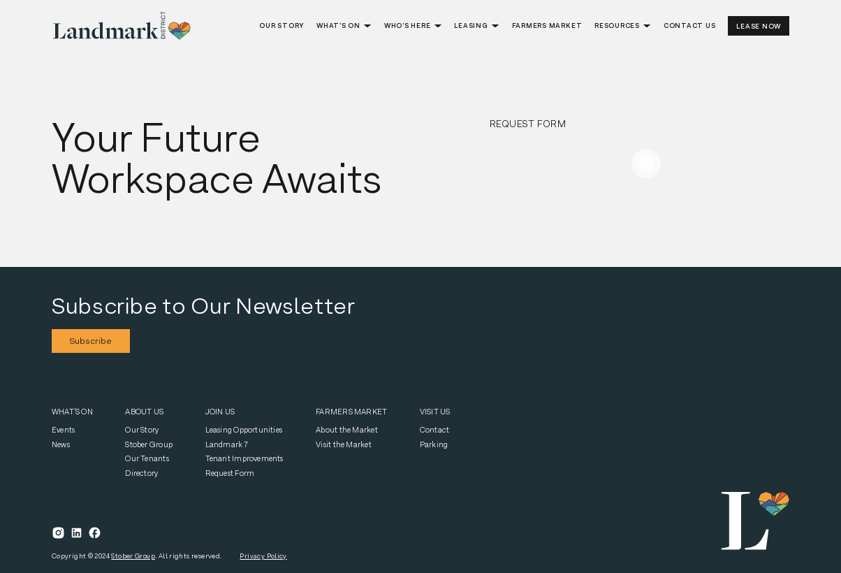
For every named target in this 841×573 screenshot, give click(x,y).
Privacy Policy (263, 556)
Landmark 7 (226, 444)
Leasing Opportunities (244, 430)
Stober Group (149, 444)
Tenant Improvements (244, 458)
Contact (435, 430)
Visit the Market (344, 444)
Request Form (230, 473)
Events (63, 430)
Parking (434, 444)
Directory (142, 473)
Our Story (142, 430)
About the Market (347, 430)
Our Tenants (146, 458)
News (61, 444)
